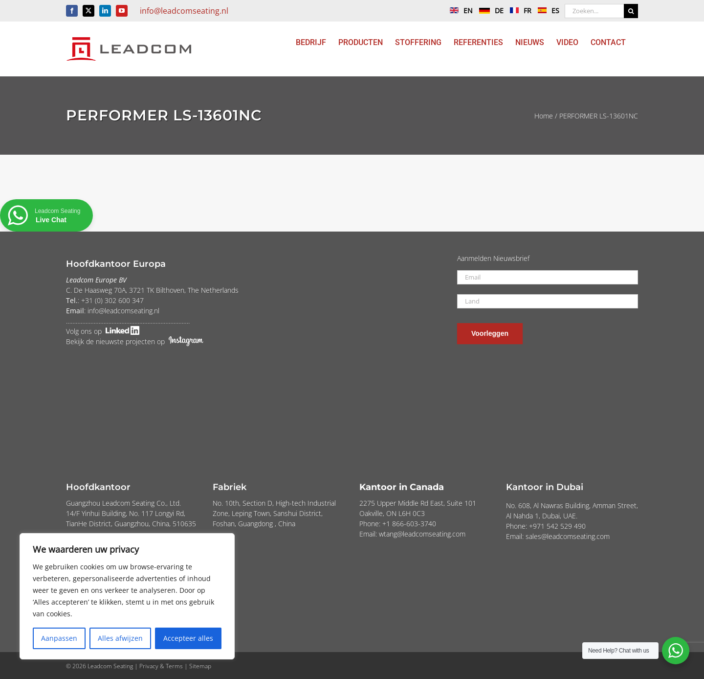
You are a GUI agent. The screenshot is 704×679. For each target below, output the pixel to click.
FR (518, 10)
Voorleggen (489, 333)
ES (546, 10)
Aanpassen (59, 638)
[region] (127, 596)
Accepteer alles (188, 638)
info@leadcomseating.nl (184, 10)
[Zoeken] (631, 11)
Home (543, 115)
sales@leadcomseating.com (568, 536)
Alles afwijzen (120, 638)
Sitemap (200, 666)
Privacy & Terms (161, 666)
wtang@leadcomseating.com (422, 534)
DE (489, 10)
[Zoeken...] (594, 11)
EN (459, 10)
